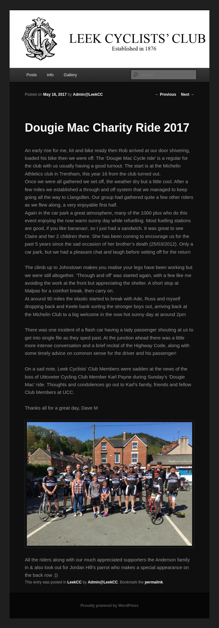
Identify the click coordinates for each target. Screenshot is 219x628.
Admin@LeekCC (88, 94)
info (50, 74)
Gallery (70, 74)
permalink (154, 582)
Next (187, 94)
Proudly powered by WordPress (109, 605)
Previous (165, 94)
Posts (32, 74)
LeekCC (74, 582)
